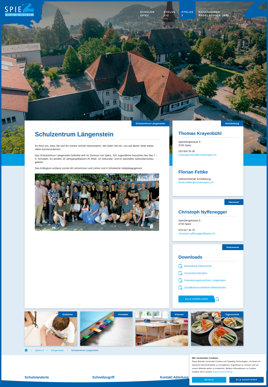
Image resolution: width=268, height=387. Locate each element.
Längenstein (57, 350)
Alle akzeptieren (246, 380)
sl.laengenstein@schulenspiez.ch (197, 154)
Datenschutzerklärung (222, 372)
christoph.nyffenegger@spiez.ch (196, 233)
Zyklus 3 (39, 350)
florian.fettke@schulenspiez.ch (195, 182)
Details (209, 380)
